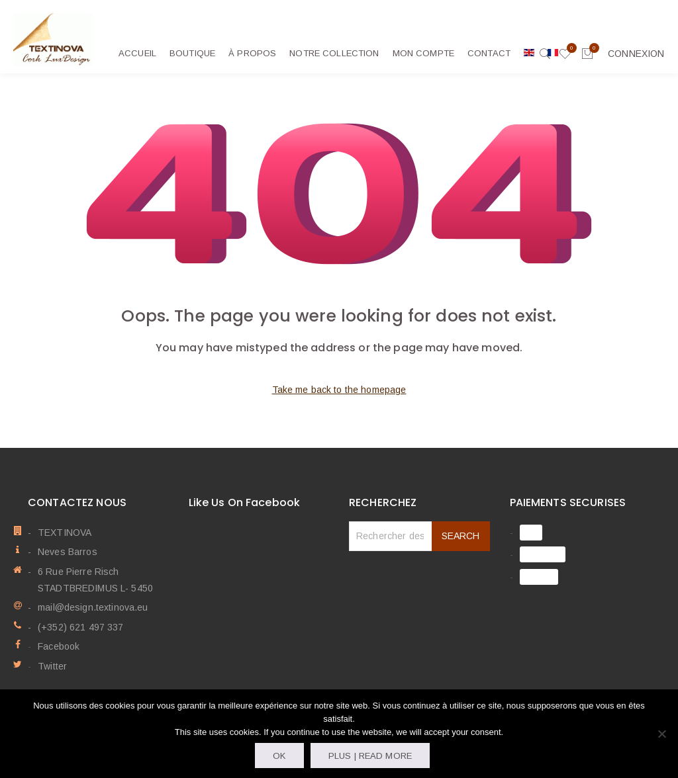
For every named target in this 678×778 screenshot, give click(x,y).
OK (279, 756)
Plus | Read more (370, 756)
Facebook (58, 646)
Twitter (52, 665)
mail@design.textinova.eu (93, 607)
